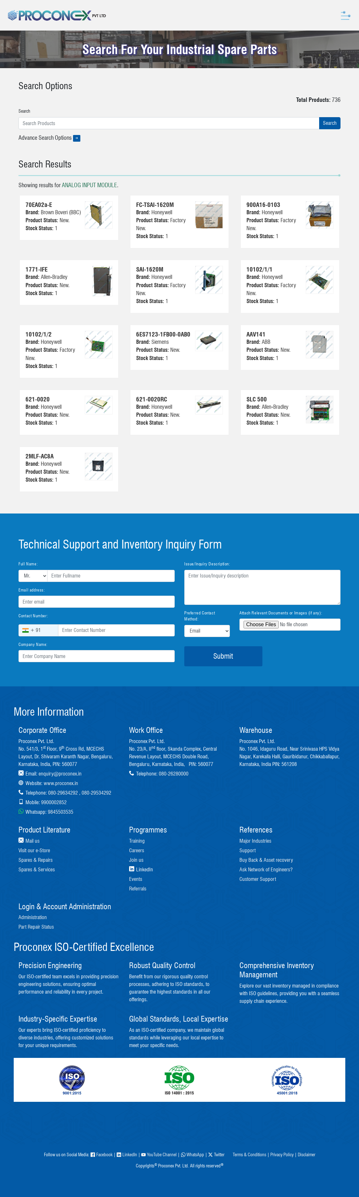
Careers (136, 850)
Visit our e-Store (34, 850)
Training (137, 841)
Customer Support (257, 879)
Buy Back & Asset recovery (266, 860)
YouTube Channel (159, 1154)
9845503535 (60, 812)
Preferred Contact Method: (199, 616)
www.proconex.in (61, 783)
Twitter (216, 1154)
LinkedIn (127, 1154)
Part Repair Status (36, 927)
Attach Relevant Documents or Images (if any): (280, 612)
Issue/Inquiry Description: (207, 563)
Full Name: (28, 563)
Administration (32, 917)
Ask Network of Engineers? (266, 870)
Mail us (33, 841)
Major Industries (255, 841)
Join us (136, 860)
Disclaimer (306, 1154)
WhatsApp (192, 1154)
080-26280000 (173, 774)
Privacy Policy (282, 1154)
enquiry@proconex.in (60, 774)
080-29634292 (63, 793)
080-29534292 (96, 793)
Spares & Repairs (35, 860)
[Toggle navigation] (346, 15)
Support (247, 850)
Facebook (102, 1154)
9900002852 (54, 802)
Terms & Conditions (249, 1154)
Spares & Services (36, 870)
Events (135, 879)
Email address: (31, 589)
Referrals (137, 889)
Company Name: (33, 644)
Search (24, 111)
